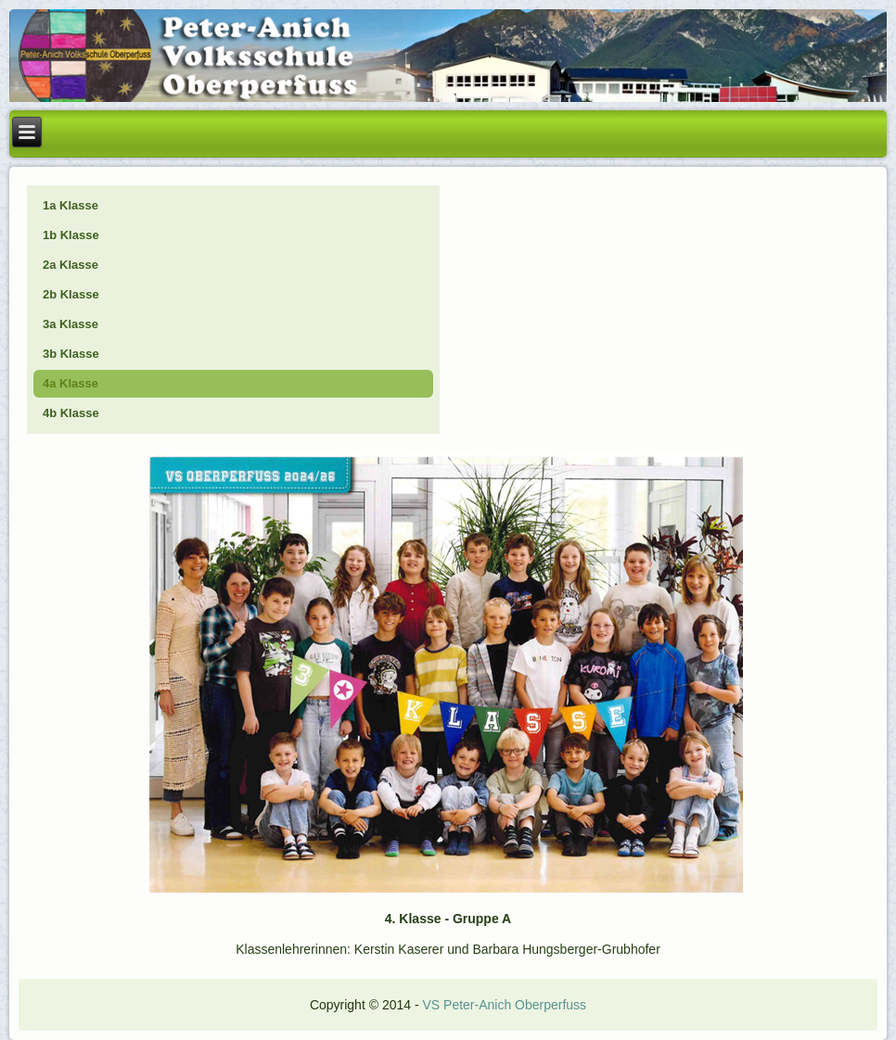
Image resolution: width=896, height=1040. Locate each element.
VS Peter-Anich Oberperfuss (504, 1004)
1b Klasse (71, 235)
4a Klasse (70, 383)
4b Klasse (71, 413)
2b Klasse (71, 294)
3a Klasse (70, 324)
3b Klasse (71, 354)
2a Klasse (70, 265)
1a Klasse (70, 205)
